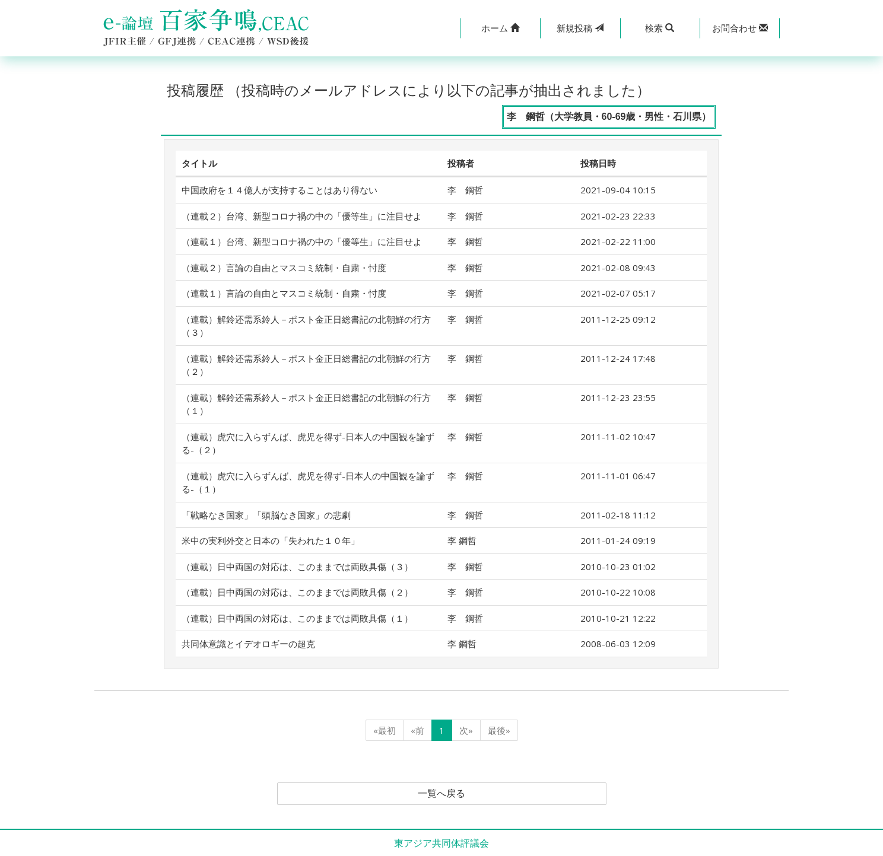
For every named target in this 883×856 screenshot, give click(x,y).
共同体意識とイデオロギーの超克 (248, 644)
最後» (499, 730)
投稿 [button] (580, 28)
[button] (500, 28)
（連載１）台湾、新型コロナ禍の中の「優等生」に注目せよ (302, 241)
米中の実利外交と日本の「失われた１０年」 (271, 540)
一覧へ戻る (441, 793)
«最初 (384, 730)
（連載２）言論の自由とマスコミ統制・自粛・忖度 (284, 267)
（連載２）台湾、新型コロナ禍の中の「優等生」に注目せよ (302, 216)
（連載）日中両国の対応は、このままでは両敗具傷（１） (297, 618)
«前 (417, 730)
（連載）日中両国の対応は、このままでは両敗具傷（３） (297, 566)
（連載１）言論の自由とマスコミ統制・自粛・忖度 (284, 293)
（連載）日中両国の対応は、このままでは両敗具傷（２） (297, 592)
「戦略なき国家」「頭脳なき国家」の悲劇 (266, 515)
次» (466, 730)
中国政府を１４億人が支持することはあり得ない (279, 190)
